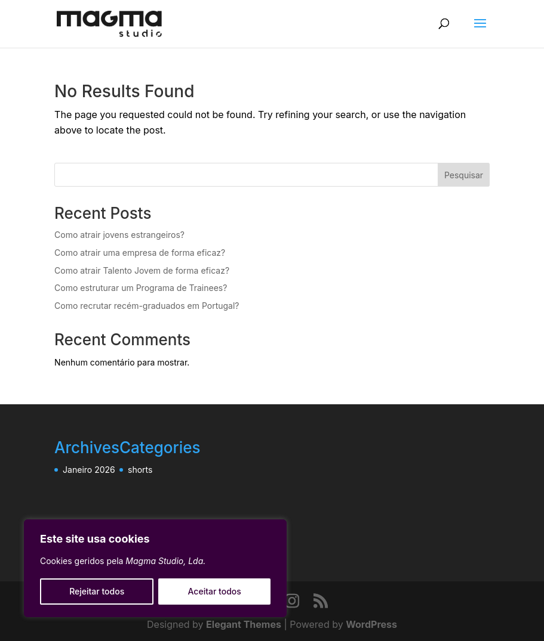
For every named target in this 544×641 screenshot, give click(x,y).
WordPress (371, 624)
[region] (155, 568)
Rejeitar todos (96, 591)
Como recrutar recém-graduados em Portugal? (146, 306)
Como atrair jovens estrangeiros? (119, 235)
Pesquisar (463, 175)
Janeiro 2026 (89, 470)
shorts (140, 470)
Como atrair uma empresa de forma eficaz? (139, 252)
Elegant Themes (243, 624)
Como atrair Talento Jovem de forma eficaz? (141, 270)
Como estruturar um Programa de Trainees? (140, 288)
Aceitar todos (214, 591)
